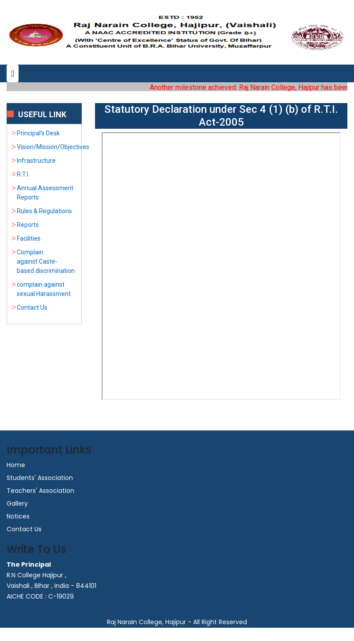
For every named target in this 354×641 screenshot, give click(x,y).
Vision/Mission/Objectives (53, 146)
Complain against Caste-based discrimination (46, 261)
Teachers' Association (40, 490)
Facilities (29, 238)
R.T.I (22, 174)
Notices (18, 516)
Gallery (17, 503)
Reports (28, 224)
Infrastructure (36, 160)
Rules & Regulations (44, 211)
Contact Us (32, 307)
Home (16, 465)
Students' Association (40, 477)
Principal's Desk (38, 133)
